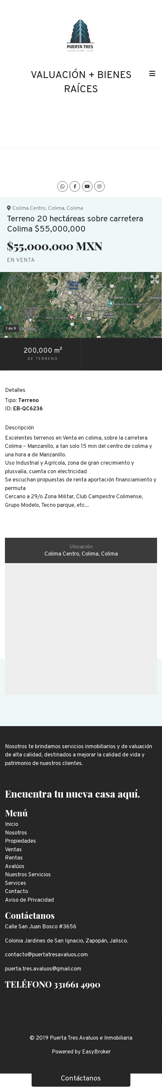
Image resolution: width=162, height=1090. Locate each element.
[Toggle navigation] (152, 73)
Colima (56, 208)
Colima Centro (29, 208)
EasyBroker (96, 1052)
